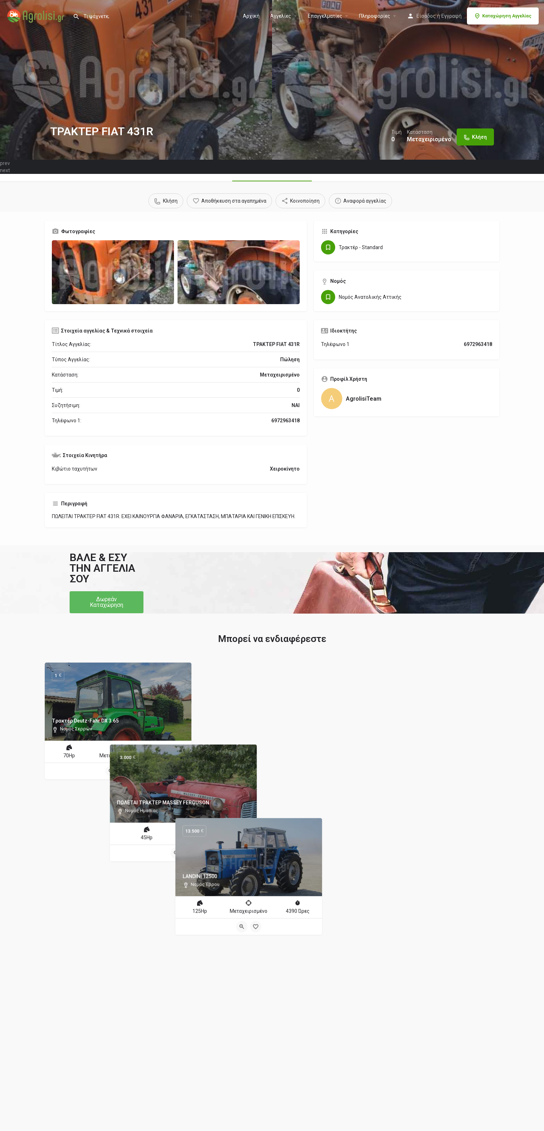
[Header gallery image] (136, 80)
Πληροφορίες (374, 16)
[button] (106, 602)
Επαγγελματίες (325, 16)
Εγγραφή (451, 16)
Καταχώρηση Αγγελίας (503, 16)
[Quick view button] (111, 771)
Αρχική (251, 16)
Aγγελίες (280, 16)
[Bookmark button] (125, 771)
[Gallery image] (113, 272)
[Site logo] (36, 15)
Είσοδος (426, 16)
